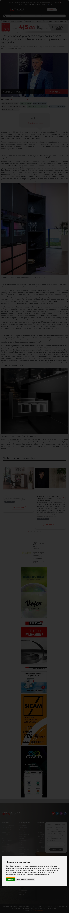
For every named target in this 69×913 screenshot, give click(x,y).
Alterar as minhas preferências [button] (25, 879)
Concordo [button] (10, 879)
